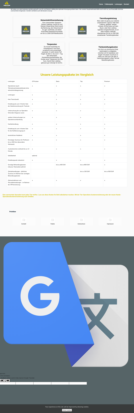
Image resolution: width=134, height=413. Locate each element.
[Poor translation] (7, 384)
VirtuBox (71, 238)
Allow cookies (67, 410)
